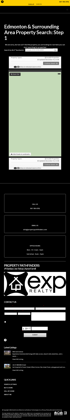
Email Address (9, 311)
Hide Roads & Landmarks (20, 154)
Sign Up (31, 4)
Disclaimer (53, 410)
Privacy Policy (46, 410)
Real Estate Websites (18, 410)
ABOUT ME (7, 394)
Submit (35, 335)
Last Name (39, 306)
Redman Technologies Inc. (34, 410)
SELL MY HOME (9, 391)
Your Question (36, 311)
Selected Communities (26, 67)
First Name (8, 306)
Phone (20, 311)
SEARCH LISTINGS (10, 384)
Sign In (39, 4)
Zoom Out (15, 74)
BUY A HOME (8, 388)
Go (55, 50)
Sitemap (59, 410)
